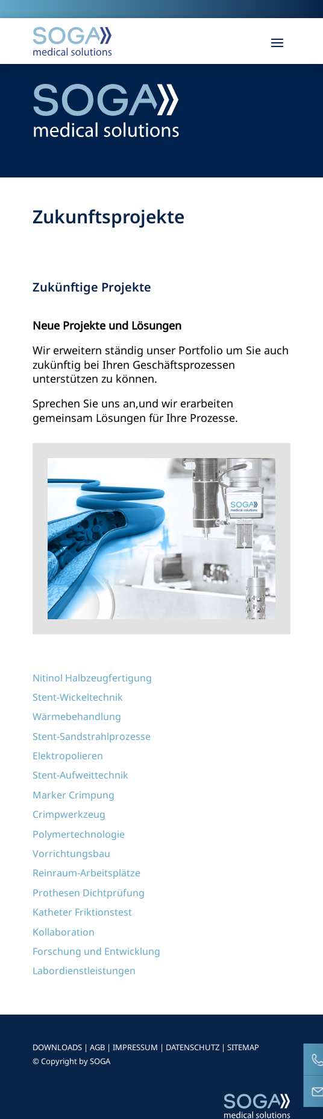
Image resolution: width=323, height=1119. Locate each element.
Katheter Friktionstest (82, 912)
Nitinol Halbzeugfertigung (92, 677)
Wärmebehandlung (77, 716)
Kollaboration (64, 932)
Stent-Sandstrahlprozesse (92, 736)
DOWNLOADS (57, 1047)
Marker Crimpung (73, 795)
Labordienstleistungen (84, 970)
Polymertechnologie (79, 834)
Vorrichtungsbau (71, 853)
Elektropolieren (68, 755)
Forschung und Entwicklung (96, 951)
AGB (97, 1047)
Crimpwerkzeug (69, 814)
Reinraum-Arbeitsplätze (86, 872)
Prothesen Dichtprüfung (89, 892)
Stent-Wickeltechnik (78, 697)
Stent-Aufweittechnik (80, 775)
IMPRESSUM (135, 1047)
